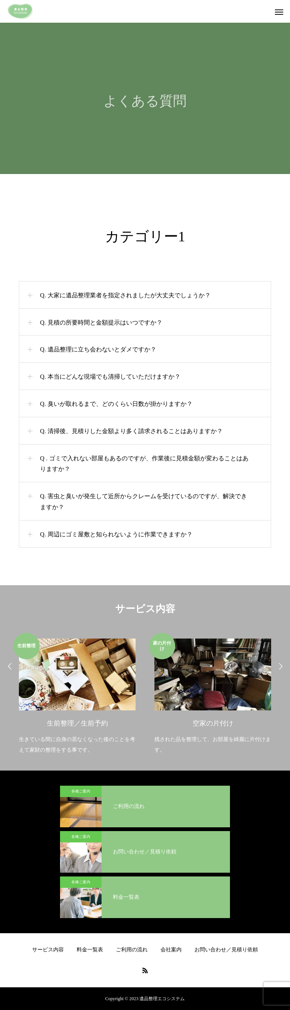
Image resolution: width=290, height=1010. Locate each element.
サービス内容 (48, 950)
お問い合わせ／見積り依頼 (226, 950)
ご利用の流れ (132, 950)
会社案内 (171, 950)
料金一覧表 (90, 950)
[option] (77, 694)
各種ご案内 (80, 791)
